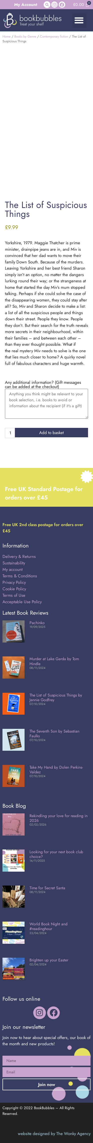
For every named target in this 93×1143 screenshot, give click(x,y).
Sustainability (13, 563)
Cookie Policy (14, 589)
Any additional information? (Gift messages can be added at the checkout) (43, 384)
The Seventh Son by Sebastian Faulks (54, 733)
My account (12, 569)
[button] (47, 4)
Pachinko (37, 623)
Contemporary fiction (54, 36)
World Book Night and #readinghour (48, 926)
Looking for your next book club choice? (56, 854)
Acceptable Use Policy (22, 602)
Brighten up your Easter (49, 960)
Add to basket (51, 433)
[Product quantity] (12, 433)
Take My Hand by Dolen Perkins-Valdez (56, 769)
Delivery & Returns (19, 556)
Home (6, 36)
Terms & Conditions (19, 576)
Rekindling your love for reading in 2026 (59, 818)
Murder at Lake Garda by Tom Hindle (54, 661)
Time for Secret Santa (47, 888)
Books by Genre (25, 36)
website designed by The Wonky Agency (54, 1134)
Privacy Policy (14, 582)
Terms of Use (13, 595)
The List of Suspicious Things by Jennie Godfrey (56, 697)
